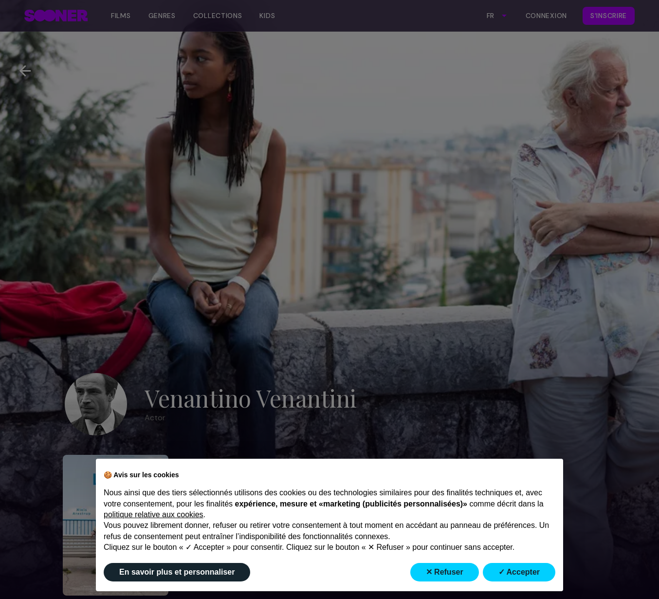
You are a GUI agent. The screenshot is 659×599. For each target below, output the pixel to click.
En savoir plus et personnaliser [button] (177, 572)
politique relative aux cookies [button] (153, 514)
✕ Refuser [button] (444, 572)
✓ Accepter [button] (519, 572)
